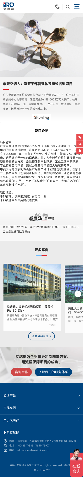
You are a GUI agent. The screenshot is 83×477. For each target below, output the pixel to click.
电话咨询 (80, 139)
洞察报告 (80, 152)
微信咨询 (80, 146)
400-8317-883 (58, 6)
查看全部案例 (40, 336)
